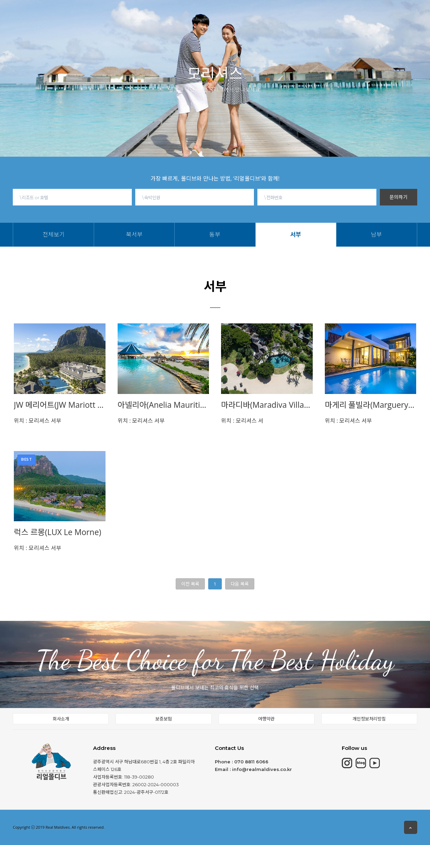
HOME (80, 14)
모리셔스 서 (242, 420)
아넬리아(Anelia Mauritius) (163, 404)
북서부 (156, 23)
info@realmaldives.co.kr (262, 769)
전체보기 (133, 23)
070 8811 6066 (251, 761)
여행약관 (266, 719)
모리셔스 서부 (37, 420)
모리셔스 (134, 13)
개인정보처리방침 (369, 719)
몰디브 (106, 14)
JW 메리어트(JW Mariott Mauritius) (60, 404)
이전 (190, 584)
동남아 (198, 10)
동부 (175, 23)
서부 (191, 23)
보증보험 (163, 719)
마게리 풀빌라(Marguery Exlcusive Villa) (371, 404)
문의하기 (399, 197)
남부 (207, 23)
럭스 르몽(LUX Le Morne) (57, 532)
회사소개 (61, 719)
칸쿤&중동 (168, 12)
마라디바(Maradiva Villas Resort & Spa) (267, 404)
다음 (239, 584)
